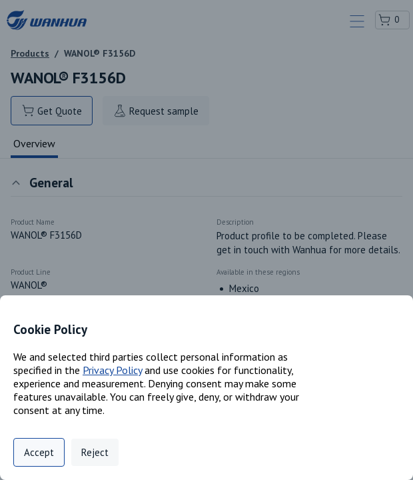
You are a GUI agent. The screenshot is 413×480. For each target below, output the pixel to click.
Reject (95, 452)
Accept (39, 452)
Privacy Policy (112, 370)
